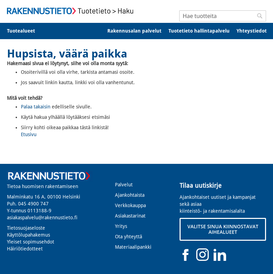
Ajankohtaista (129, 195)
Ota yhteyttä (128, 236)
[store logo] (71, 11)
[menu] (136, 31)
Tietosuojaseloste (26, 228)
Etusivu (28, 134)
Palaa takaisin (35, 106)
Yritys (121, 226)
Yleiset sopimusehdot (30, 242)
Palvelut (124, 184)
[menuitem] (25, 31)
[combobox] (222, 15)
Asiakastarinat (130, 216)
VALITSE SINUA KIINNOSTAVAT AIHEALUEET (222, 229)
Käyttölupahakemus (28, 235)
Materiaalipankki (133, 247)
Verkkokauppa (130, 205)
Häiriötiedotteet (25, 248)
